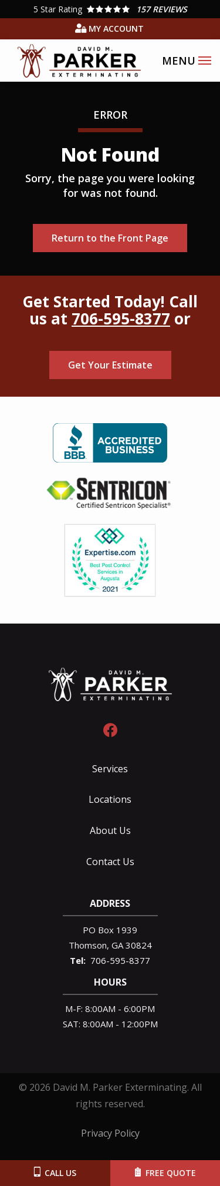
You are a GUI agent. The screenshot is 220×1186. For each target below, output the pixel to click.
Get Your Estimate (110, 365)
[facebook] (110, 728)
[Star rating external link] (110, 9)
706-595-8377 (121, 318)
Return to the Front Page (110, 238)
